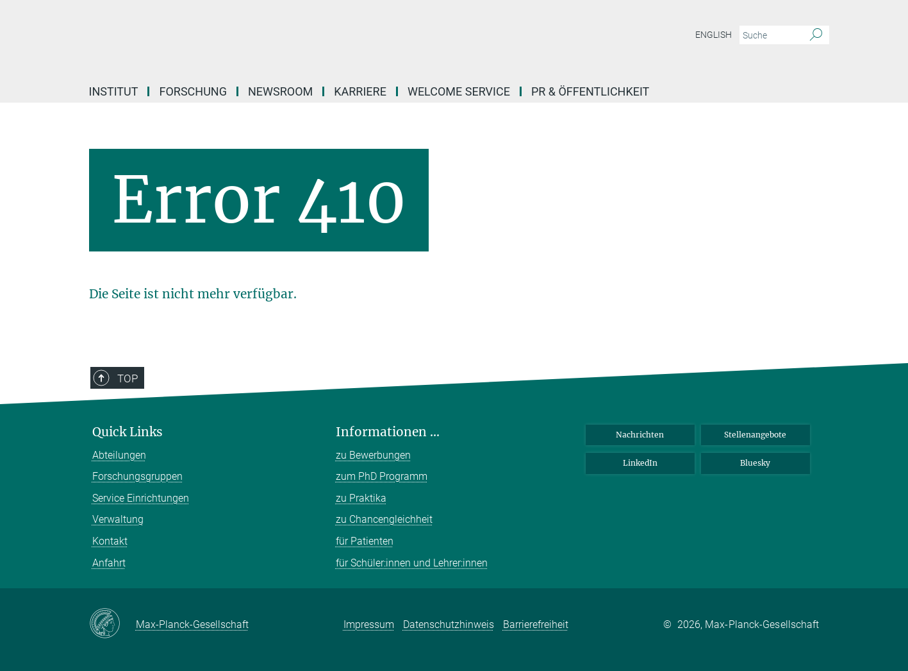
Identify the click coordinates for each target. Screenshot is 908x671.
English (713, 35)
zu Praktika (361, 498)
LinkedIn (640, 463)
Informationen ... (388, 432)
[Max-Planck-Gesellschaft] (112, 624)
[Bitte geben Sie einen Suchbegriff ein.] (769, 35)
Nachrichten (640, 434)
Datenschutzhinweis (448, 624)
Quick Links (127, 432)
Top (127, 378)
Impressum (368, 624)
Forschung (192, 91)
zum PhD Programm (381, 476)
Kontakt (110, 541)
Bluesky (755, 463)
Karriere (360, 91)
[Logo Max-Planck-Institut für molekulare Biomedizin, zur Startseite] (329, 38)
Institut (113, 91)
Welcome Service (459, 91)
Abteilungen (119, 455)
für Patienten (364, 541)
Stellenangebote (755, 434)
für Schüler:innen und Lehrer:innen (412, 563)
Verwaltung (118, 519)
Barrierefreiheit (535, 624)
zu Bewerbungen (373, 455)
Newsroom (280, 91)
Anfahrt (109, 563)
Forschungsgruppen (137, 476)
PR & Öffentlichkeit (590, 91)
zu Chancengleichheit (384, 519)
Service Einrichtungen (140, 498)
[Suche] (816, 35)
